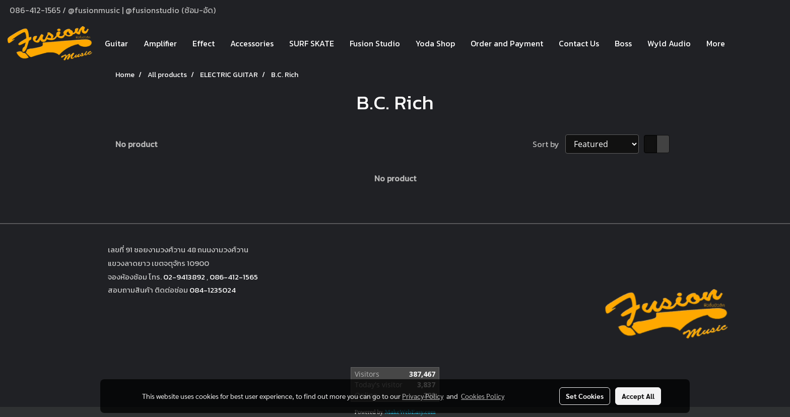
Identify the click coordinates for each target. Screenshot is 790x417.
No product (136, 144)
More (715, 43)
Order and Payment (507, 43)
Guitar (116, 43)
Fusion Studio (375, 43)
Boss (623, 43)
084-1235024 (212, 290)
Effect (203, 43)
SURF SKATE (311, 43)
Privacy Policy (422, 395)
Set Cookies (585, 395)
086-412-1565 (234, 277)
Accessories (252, 43)
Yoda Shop (435, 43)
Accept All (638, 395)
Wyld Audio (669, 43)
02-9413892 (184, 277)
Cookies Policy (482, 395)
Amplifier (160, 43)
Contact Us (579, 43)
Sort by (549, 144)
